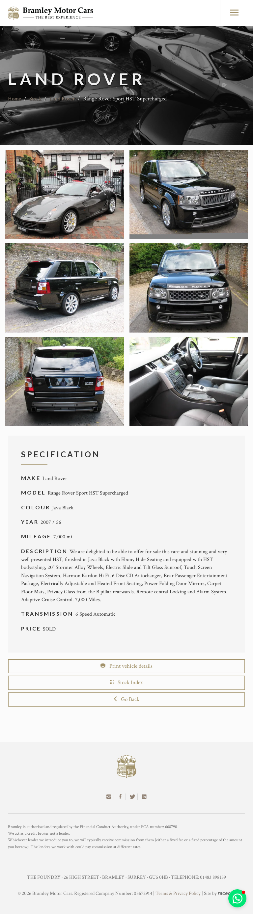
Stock (35, 98)
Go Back (126, 699)
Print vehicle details (126, 666)
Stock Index (126, 682)
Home (14, 98)
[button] (237, 898)
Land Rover (62, 98)
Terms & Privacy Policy (178, 893)
